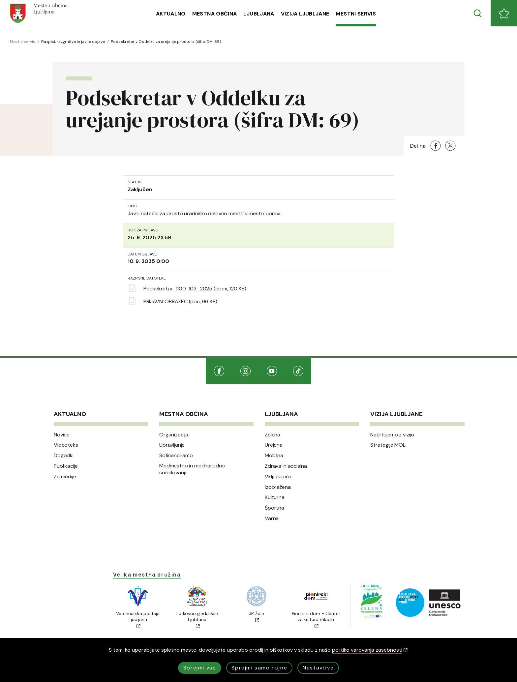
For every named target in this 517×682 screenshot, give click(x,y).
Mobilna (274, 455)
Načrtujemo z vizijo (392, 434)
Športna (274, 508)
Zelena (272, 434)
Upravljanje (172, 445)
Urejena (274, 445)
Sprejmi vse (199, 667)
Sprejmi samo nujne (259, 667)
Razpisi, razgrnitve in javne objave (73, 42)
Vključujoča (278, 476)
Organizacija (173, 434)
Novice (62, 434)
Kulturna (275, 497)
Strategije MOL (388, 445)
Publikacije (66, 466)
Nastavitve (318, 667)
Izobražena (277, 487)
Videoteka (66, 445)
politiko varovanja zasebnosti (370, 649)
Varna (272, 518)
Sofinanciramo (176, 455)
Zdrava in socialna (286, 466)
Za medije (65, 476)
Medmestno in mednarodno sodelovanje (192, 469)
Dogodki (64, 455)
